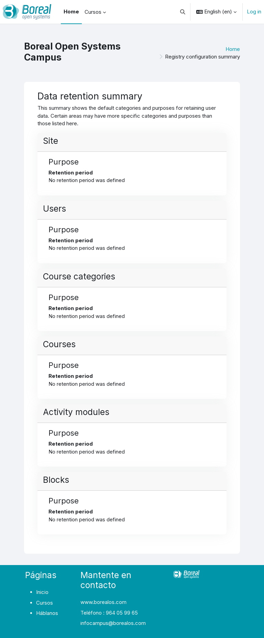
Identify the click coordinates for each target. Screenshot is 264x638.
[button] (183, 12)
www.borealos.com (103, 602)
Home (233, 49)
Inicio (42, 592)
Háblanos (47, 613)
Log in (254, 11)
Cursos (44, 602)
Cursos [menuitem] (93, 12)
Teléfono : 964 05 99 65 (109, 612)
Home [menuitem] (71, 11)
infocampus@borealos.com (113, 623)
